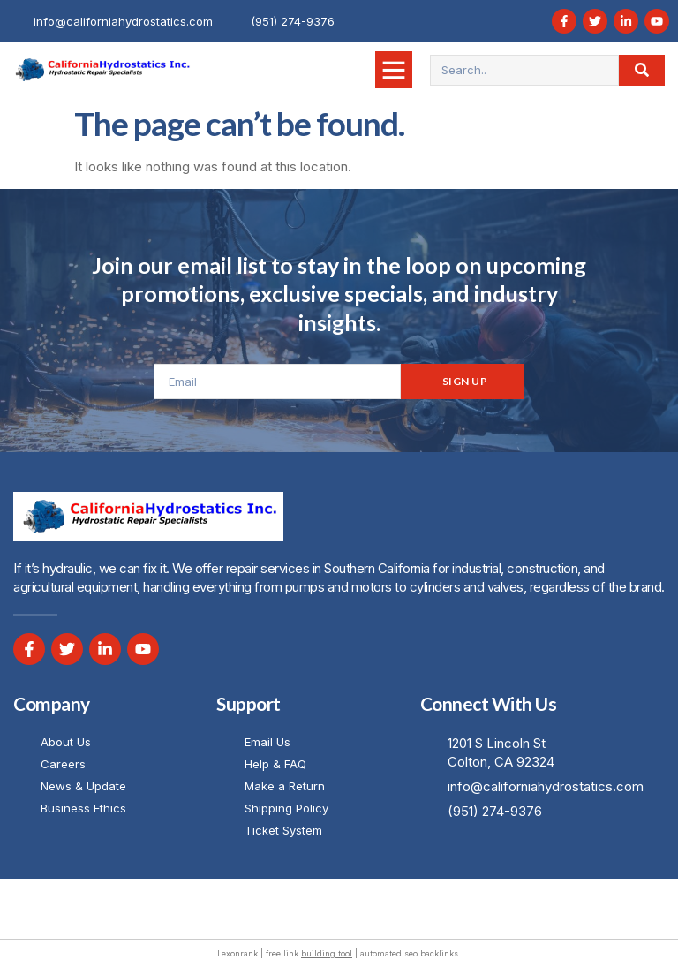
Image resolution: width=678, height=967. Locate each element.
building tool (326, 953)
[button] (393, 69)
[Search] (642, 70)
